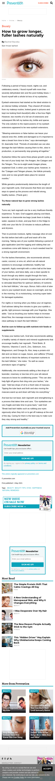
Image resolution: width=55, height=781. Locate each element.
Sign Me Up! (27, 458)
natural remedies (10, 490)
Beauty (19, 20)
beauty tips (20, 488)
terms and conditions (18, 570)
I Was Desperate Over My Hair (30, 611)
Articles (11, 20)
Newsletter (7, 763)
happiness (37, 488)
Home (4, 20)
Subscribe (43, 3)
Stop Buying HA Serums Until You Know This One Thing (13, 735)
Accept (47, 769)
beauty (10, 488)
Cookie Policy (19, 777)
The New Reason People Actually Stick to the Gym (32, 625)
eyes (29, 488)
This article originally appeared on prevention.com (20, 474)
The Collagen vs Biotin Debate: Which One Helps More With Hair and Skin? (41, 733)
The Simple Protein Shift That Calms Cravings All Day (30, 585)
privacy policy (30, 463)
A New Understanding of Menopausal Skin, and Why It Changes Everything (30, 600)
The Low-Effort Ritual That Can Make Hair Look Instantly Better (40, 708)
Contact (18, 763)
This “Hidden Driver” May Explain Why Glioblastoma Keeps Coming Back (32, 640)
